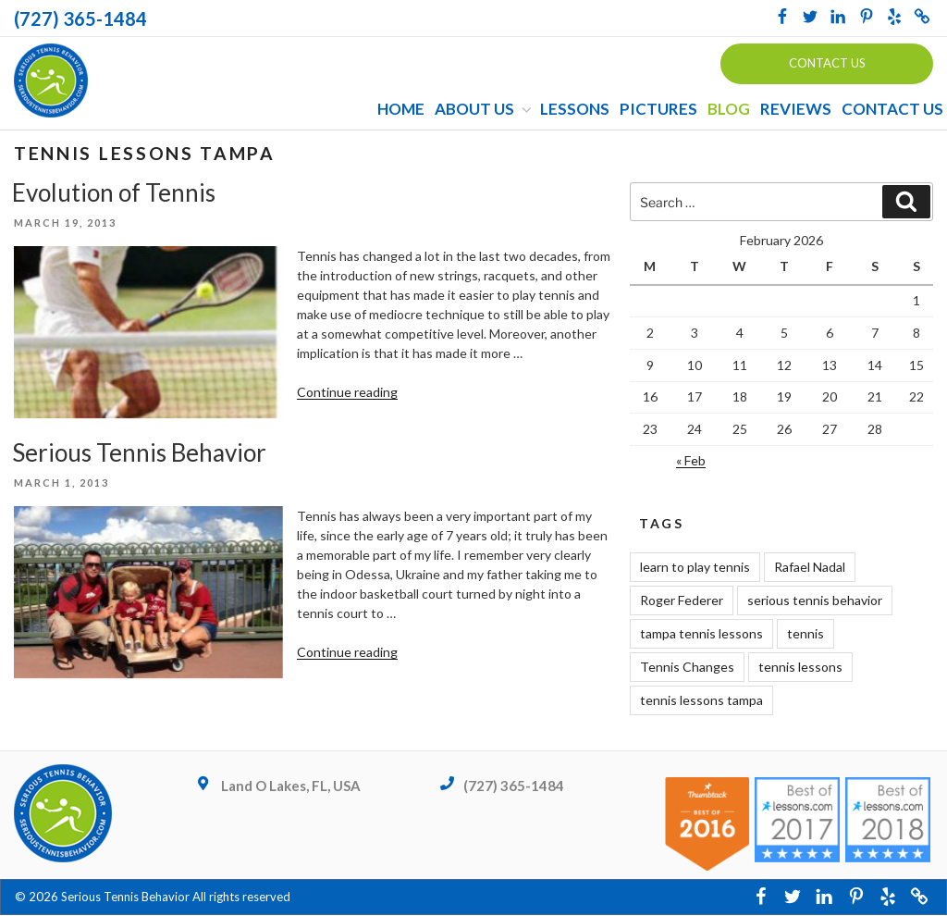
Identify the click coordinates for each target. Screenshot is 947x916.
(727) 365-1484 (80, 18)
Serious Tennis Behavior (139, 453)
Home (400, 109)
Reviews (795, 109)
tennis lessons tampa (701, 701)
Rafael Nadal (809, 568)
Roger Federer (681, 601)
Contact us (827, 63)
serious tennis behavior (814, 601)
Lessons (574, 109)
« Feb (691, 461)
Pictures (658, 109)
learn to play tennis (695, 568)
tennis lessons (800, 667)
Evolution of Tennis (113, 192)
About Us (484, 109)
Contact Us (892, 109)
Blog (728, 109)
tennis (805, 634)
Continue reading (347, 393)
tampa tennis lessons (701, 634)
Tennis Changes (687, 667)
